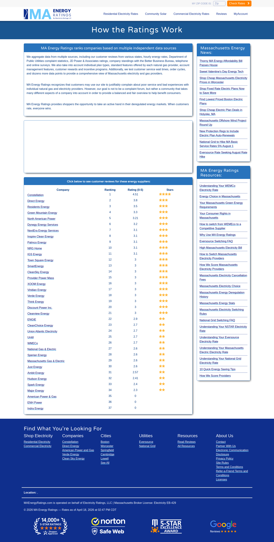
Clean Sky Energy (73, 458)
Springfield (107, 450)
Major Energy (35, 390)
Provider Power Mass (40, 278)
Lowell (105, 458)
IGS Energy (34, 254)
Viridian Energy (36, 289)
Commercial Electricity (37, 446)
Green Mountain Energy (42, 212)
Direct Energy (35, 201)
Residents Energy (38, 206)
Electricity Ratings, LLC (97, 502)
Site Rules (222, 462)
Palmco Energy (36, 242)
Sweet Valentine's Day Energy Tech (222, 71)
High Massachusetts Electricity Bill (221, 247)
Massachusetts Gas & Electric (46, 361)
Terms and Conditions (229, 466)
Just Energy (34, 367)
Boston (105, 441)
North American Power (41, 218)
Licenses (221, 479)
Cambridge (107, 454)
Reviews (221, 13)
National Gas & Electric (41, 349)
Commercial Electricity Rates (191, 13)
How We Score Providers (215, 375)
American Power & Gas (41, 396)
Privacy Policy (224, 458)
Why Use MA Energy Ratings (218, 234)
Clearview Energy (38, 313)
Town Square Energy (40, 260)
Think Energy (35, 301)
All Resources (186, 446)
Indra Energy (35, 408)
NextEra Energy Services (43, 230)
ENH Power (34, 402)
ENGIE (31, 319)
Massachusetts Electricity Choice (220, 286)
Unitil (30, 337)
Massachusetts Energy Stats (217, 303)
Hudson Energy (37, 378)
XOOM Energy (36, 284)
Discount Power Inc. (39, 307)
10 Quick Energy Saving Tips (217, 369)
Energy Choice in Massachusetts (220, 196)
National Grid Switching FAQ (217, 320)
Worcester (107, 446)
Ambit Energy (35, 372)
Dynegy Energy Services (42, 224)
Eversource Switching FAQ (216, 241)
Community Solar (156, 13)
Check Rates (239, 3)
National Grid (147, 446)
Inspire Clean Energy (40, 236)
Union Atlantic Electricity (42, 331)
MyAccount (241, 13)
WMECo (32, 343)
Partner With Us (226, 446)
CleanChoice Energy (40, 325)
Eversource (146, 441)
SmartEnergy (35, 266)
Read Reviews (187, 441)
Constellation (35, 195)
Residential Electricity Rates (120, 13)
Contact (221, 441)
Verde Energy (35, 295)
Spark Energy (35, 384)
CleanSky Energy (38, 272)
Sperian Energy (37, 355)
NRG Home (34, 248)
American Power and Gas (78, 450)
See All (105, 462)
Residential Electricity (37, 441)
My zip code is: (201, 3)
